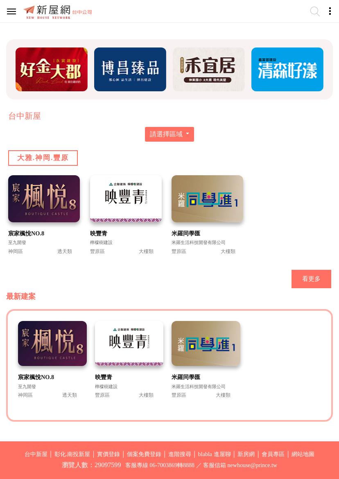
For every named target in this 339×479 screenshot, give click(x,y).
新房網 (246, 454)
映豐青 (98, 233)
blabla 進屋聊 (214, 454)
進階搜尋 (179, 454)
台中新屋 (36, 454)
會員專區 (273, 454)
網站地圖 (303, 454)
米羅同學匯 (186, 233)
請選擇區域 (167, 134)
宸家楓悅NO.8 (26, 233)
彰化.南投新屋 (72, 454)
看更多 (311, 279)
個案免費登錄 (144, 454)
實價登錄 (108, 454)
